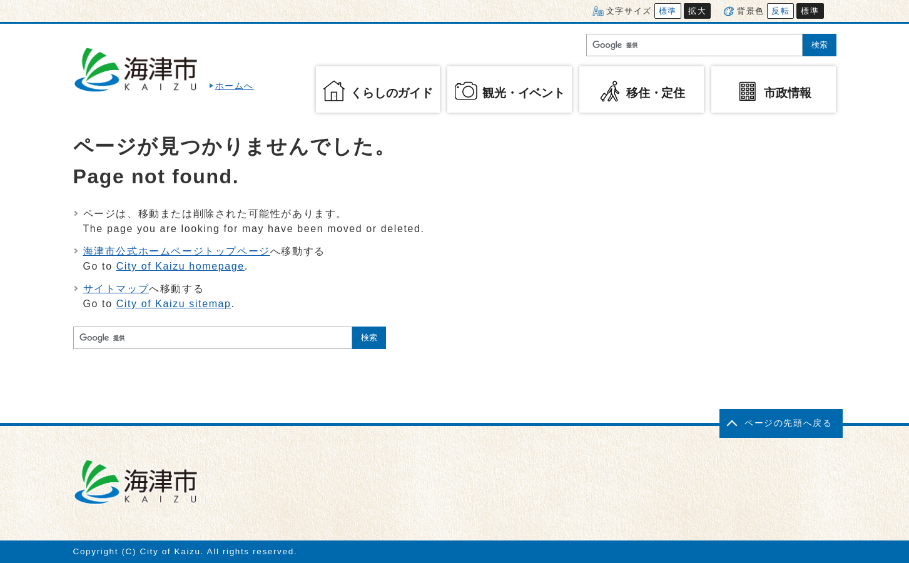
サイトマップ (116, 288)
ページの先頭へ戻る (788, 423)
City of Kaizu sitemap (173, 303)
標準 (668, 11)
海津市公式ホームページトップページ (176, 251)
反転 (780, 11)
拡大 (697, 11)
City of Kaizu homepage (180, 266)
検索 (819, 44)
